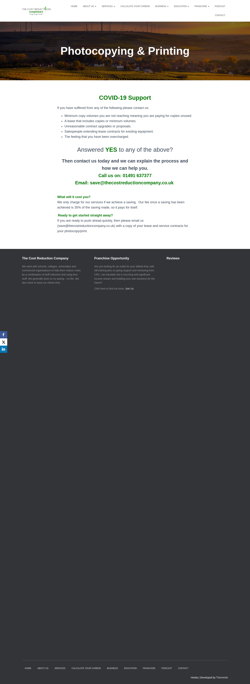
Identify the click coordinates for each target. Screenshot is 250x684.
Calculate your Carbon (135, 6)
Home (74, 6)
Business (162, 6)
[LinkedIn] (3, 349)
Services (108, 6)
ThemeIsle (222, 677)
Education (181, 6)
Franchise (201, 6)
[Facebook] (3, 334)
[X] (3, 342)
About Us (89, 6)
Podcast (220, 6)
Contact (220, 15)
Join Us (129, 288)
